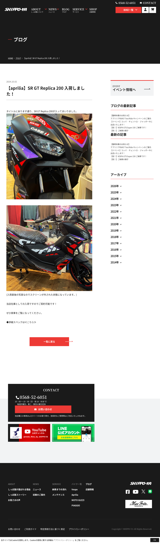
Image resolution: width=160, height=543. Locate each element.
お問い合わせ (14, 521)
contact (150, 2)
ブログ (89, 476)
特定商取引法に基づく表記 (52, 521)
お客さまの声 (14, 492)
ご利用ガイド (30, 521)
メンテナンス (58, 487)
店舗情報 (90, 481)
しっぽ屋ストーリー (17, 487)
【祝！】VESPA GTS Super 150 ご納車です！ (129, 127)
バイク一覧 (77, 476)
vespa (74, 481)
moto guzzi (78, 492)
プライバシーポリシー (79, 521)
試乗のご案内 (39, 487)
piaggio (76, 497)
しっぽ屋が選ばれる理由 (19, 481)
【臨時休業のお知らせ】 (120, 115)
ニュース (37, 481)
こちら (30, 322)
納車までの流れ (59, 481)
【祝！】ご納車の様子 (119, 130)
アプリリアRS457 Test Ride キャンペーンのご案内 (131, 118)
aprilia (75, 487)
